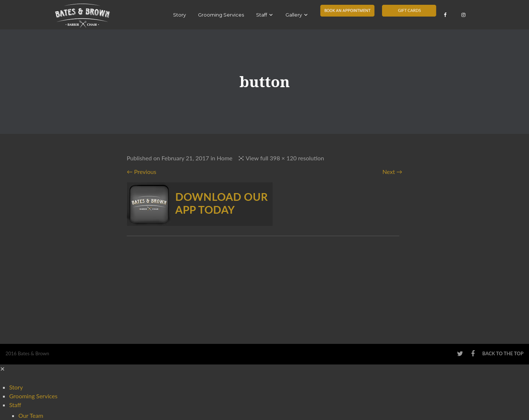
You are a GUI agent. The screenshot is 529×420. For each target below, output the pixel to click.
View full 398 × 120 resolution (285, 157)
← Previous (141, 171)
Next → (392, 171)
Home (225, 157)
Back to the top (502, 353)
